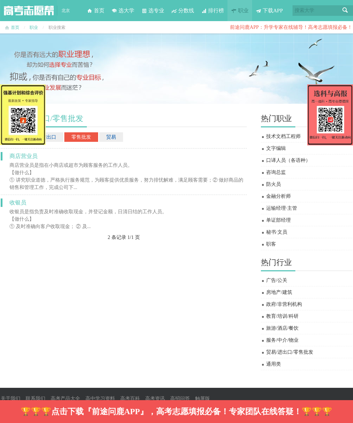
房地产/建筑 (279, 292)
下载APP (269, 10)
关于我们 (10, 398)
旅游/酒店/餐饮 (282, 328)
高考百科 (130, 398)
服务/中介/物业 (282, 340)
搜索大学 (304, 10)
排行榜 (212, 10)
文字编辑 (276, 148)
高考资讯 (155, 398)
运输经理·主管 (281, 208)
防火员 (273, 184)
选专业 (152, 10)
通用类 (273, 364)
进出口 (48, 137)
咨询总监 (276, 172)
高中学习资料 (100, 398)
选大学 (122, 10)
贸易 (111, 137)
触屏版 (202, 398)
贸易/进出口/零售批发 (289, 352)
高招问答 (180, 398)
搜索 (345, 10)
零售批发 (81, 137)
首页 (95, 10)
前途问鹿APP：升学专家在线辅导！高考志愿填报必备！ (291, 27)
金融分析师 (278, 196)
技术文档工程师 (283, 136)
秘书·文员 (276, 232)
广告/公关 (276, 280)
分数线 (182, 10)
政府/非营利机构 (284, 304)
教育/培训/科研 (282, 316)
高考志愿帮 (29, 10)
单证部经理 (278, 220)
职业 (240, 10)
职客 (271, 244)
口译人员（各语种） (288, 160)
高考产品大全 (65, 398)
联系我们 (35, 398)
